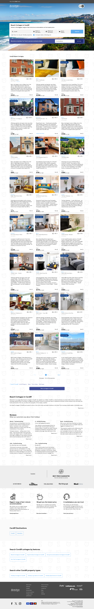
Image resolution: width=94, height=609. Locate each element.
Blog (42, 590)
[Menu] (81, 6)
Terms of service (44, 584)
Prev (35, 375)
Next (59, 375)
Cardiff (13, 533)
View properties (14, 513)
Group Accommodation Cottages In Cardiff (58, 554)
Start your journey (68, 513)
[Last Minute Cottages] (14, 6)
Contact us (43, 588)
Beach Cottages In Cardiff (17, 554)
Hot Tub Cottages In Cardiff (18, 559)
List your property (30, 592)
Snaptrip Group (80, 606)
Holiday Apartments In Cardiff (53, 575)
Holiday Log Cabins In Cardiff (35, 575)
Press (42, 592)
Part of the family (15, 1)
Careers (28, 588)
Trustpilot (33, 473)
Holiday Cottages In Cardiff (18, 575)
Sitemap (43, 593)
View (30, 94)
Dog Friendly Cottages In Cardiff (35, 554)
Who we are (28, 584)
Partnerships (29, 590)
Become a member (42, 513)
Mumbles (19, 533)
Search (77, 31)
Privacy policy (44, 586)
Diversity (28, 586)
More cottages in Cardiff (47, 388)
